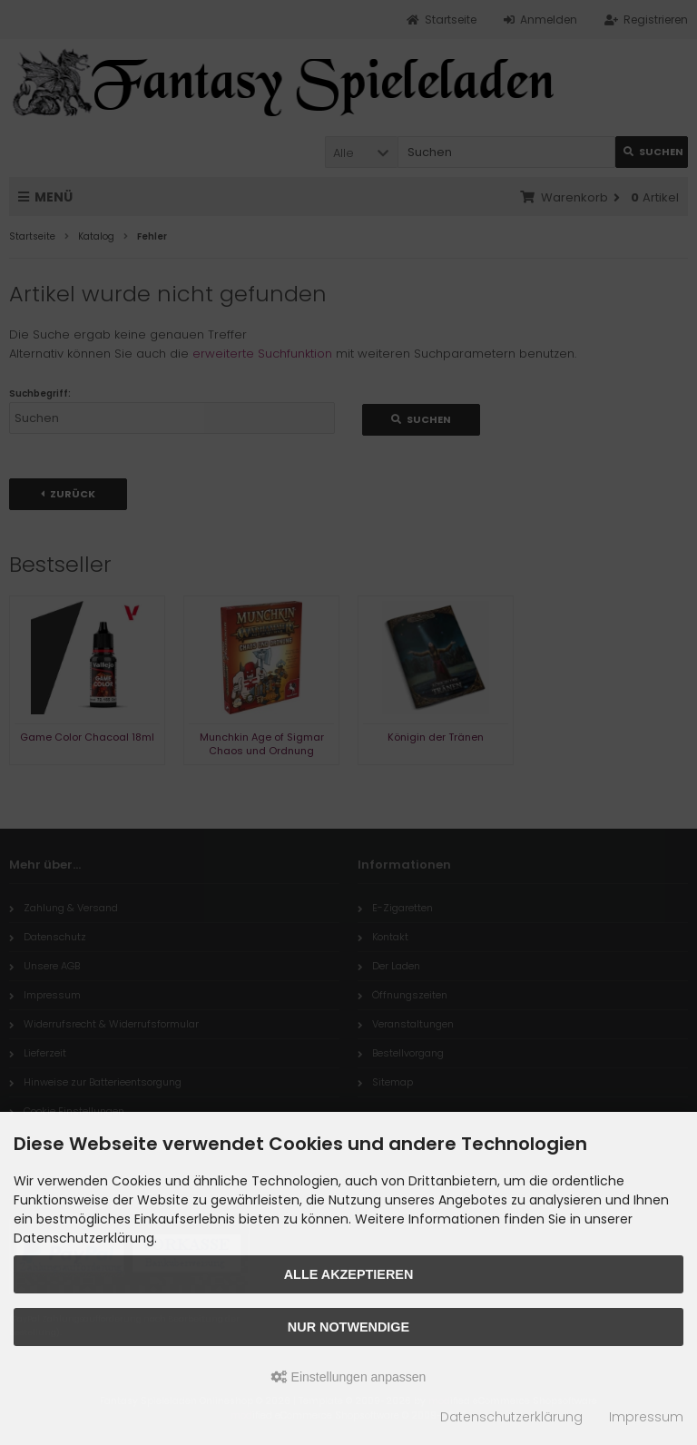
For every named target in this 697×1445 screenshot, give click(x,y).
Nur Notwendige (348, 1327)
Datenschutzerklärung (511, 1417)
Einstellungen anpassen (349, 1377)
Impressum (646, 1417)
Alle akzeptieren (349, 1274)
